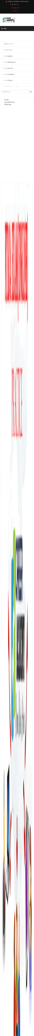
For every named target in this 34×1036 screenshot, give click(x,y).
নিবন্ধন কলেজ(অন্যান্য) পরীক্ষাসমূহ (9, 102)
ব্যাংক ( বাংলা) (8, 50)
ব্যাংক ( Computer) (9, 74)
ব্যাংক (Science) (8, 68)
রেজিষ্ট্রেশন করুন (15, 8)
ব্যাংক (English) (8, 56)
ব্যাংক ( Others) (8, 80)
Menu (4, 28)
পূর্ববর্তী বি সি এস (9, 44)
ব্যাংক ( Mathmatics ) (10, 62)
